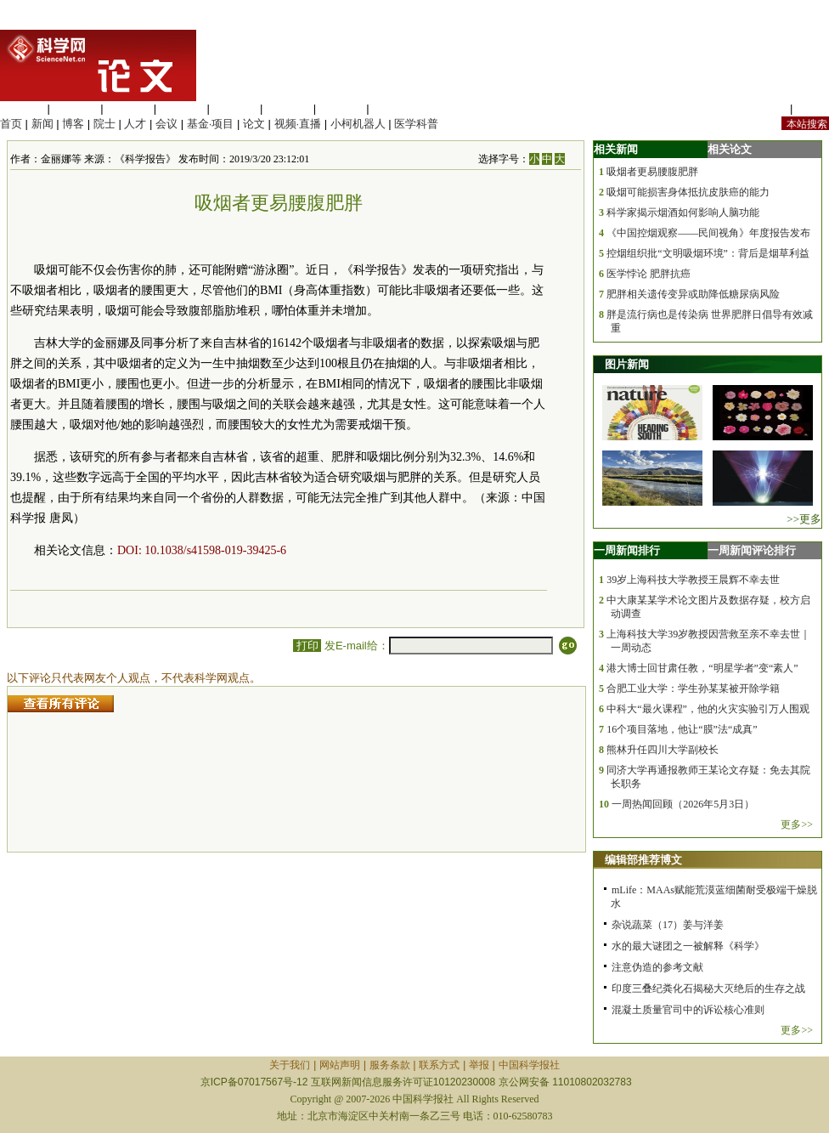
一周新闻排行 (627, 550)
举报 (479, 1065)
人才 (135, 123)
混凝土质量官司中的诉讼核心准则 (688, 1010)
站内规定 (764, 108)
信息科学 (234, 108)
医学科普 (416, 123)
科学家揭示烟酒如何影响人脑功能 (682, 212)
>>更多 (804, 519)
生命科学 (22, 108)
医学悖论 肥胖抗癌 (648, 274)
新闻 (42, 123)
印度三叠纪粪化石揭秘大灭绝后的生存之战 (708, 988)
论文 (254, 123)
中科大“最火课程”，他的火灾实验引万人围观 (707, 709)
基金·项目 (210, 123)
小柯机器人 (358, 123)
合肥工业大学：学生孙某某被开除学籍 (693, 688)
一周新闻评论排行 (752, 550)
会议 (166, 123)
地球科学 (288, 108)
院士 (104, 123)
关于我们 (289, 1065)
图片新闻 (627, 364)
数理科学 (341, 108)
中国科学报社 (529, 1065)
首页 (11, 123)
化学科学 (128, 108)
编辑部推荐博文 (643, 859)
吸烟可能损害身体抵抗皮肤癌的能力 (688, 192)
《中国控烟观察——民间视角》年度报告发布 (708, 233)
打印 (307, 645)
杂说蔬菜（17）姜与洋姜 (668, 925)
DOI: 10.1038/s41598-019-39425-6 (201, 550)
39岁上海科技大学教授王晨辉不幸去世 (693, 580)
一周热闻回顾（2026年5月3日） (683, 804)
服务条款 (389, 1065)
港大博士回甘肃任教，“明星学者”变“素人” (702, 668)
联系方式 (439, 1065)
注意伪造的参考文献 (657, 967)
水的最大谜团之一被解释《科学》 (688, 946)
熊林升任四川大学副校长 (662, 750)
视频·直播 (298, 123)
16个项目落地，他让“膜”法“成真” (681, 729)
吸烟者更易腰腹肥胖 (652, 172)
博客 (73, 123)
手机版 (812, 108)
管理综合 (394, 108)
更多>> (797, 824)
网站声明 (339, 1065)
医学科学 (76, 108)
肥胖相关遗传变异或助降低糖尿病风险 (693, 294)
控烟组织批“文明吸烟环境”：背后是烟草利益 (707, 253)
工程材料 (182, 108)
